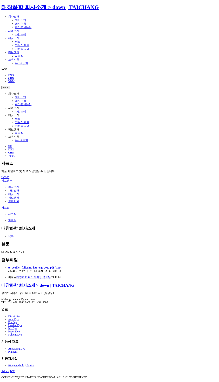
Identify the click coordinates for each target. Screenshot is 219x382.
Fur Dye (12, 322)
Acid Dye (13, 319)
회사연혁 (20, 23)
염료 (18, 41)
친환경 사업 (22, 48)
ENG (11, 75)
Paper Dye (14, 331)
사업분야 (20, 34)
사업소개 (13, 30)
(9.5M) (35, 267)
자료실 (19, 56)
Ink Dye (12, 328)
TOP (12, 371)
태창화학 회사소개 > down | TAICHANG (50, 7)
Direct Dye (14, 316)
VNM (11, 81)
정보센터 (13, 52)
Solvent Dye (15, 334)
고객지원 (13, 59)
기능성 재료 (22, 45)
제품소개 (13, 38)
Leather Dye (15, 325)
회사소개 (13, 16)
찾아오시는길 (23, 27)
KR (10, 146)
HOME (5, 177)
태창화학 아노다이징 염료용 (33, 277)
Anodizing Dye (16, 348)
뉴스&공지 (21, 63)
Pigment (12, 351)
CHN (11, 78)
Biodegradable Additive (21, 365)
